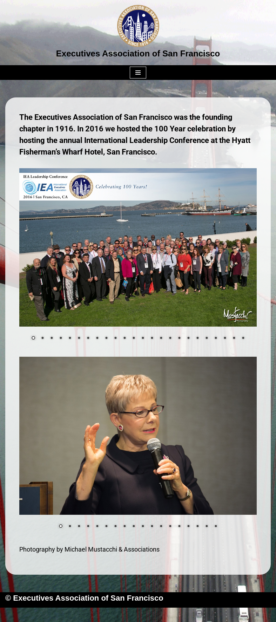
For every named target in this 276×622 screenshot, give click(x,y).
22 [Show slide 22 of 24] (225, 338)
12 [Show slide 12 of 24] (133, 338)
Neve (102, 614)
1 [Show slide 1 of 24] (33, 338)
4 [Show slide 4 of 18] (88, 527)
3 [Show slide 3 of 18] (79, 527)
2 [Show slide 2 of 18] (70, 527)
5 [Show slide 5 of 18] (97, 527)
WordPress (165, 614)
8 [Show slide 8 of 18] (124, 527)
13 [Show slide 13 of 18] (170, 527)
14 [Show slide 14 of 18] (179, 527)
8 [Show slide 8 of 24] (97, 338)
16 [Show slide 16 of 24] (170, 338)
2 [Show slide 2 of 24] (42, 338)
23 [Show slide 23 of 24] (234, 338)
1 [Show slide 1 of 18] (61, 527)
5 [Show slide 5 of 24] (70, 338)
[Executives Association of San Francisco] (138, 32)
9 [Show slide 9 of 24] (106, 338)
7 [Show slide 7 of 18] (115, 527)
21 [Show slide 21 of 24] (216, 338)
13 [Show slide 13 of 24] (143, 338)
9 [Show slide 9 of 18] (133, 527)
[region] (138, 258)
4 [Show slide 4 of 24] (61, 338)
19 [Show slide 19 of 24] (197, 338)
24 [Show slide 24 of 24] (243, 338)
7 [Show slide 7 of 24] (88, 338)
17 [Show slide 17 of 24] (179, 338)
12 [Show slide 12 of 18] (161, 527)
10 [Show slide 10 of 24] (115, 338)
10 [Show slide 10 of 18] (143, 527)
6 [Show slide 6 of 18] (106, 527)
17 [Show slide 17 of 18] (206, 527)
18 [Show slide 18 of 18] (216, 527)
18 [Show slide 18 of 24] (188, 338)
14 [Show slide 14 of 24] (152, 338)
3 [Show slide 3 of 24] (51, 338)
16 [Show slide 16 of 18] (197, 527)
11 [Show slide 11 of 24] (124, 338)
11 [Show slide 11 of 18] (152, 527)
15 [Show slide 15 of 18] (188, 527)
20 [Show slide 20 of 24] (206, 338)
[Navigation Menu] (138, 72)
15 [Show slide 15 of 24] (161, 338)
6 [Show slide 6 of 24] (79, 338)
